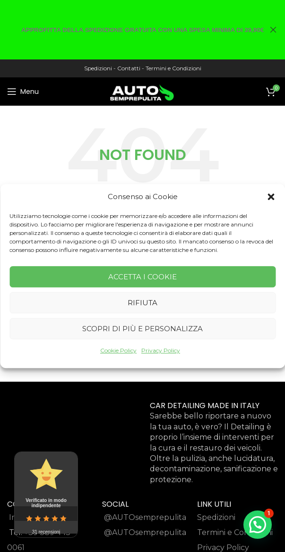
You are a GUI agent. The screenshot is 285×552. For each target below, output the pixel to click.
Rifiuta (142, 302)
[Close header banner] (273, 29)
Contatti (128, 68)
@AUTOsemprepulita (145, 517)
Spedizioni (98, 68)
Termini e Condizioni (173, 68)
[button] (271, 196)
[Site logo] (142, 90)
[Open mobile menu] (22, 91)
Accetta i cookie (142, 276)
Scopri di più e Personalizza (142, 328)
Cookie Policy (118, 350)
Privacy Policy (160, 350)
